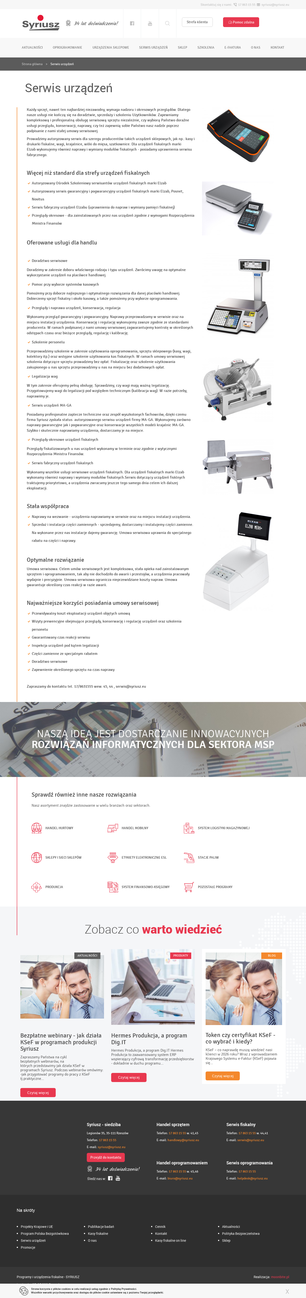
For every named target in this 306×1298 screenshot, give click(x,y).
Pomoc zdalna (241, 22)
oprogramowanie (67, 47)
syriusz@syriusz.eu (112, 1147)
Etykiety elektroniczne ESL (136, 857)
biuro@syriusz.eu (180, 1178)
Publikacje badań (101, 1226)
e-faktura (232, 47)
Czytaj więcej (38, 1092)
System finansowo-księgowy (137, 887)
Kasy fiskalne (98, 1233)
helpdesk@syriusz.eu (252, 1178)
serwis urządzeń (153, 47)
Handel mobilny (126, 828)
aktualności (32, 47)
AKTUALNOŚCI (87, 956)
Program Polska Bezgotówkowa (45, 1233)
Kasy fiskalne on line (170, 1240)
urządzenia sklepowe (111, 47)
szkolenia (205, 47)
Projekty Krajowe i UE (37, 1226)
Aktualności (231, 1226)
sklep (182, 47)
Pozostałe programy (207, 887)
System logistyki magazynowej (216, 828)
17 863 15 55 (107, 1140)
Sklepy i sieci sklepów (55, 857)
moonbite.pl (280, 1277)
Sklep (226, 1240)
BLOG (272, 956)
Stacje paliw (200, 857)
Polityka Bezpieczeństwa (241, 1233)
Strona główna (32, 64)
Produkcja (46, 887)
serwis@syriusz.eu (250, 1140)
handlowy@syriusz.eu (183, 1140)
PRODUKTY (180, 956)
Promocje (28, 1247)
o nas (255, 47)
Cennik (160, 1226)
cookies (66, 1289)
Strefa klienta (197, 22)
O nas (92, 1240)
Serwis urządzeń (33, 1240)
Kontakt (161, 1233)
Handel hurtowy (51, 828)
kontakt (277, 47)
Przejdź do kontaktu (105, 1157)
